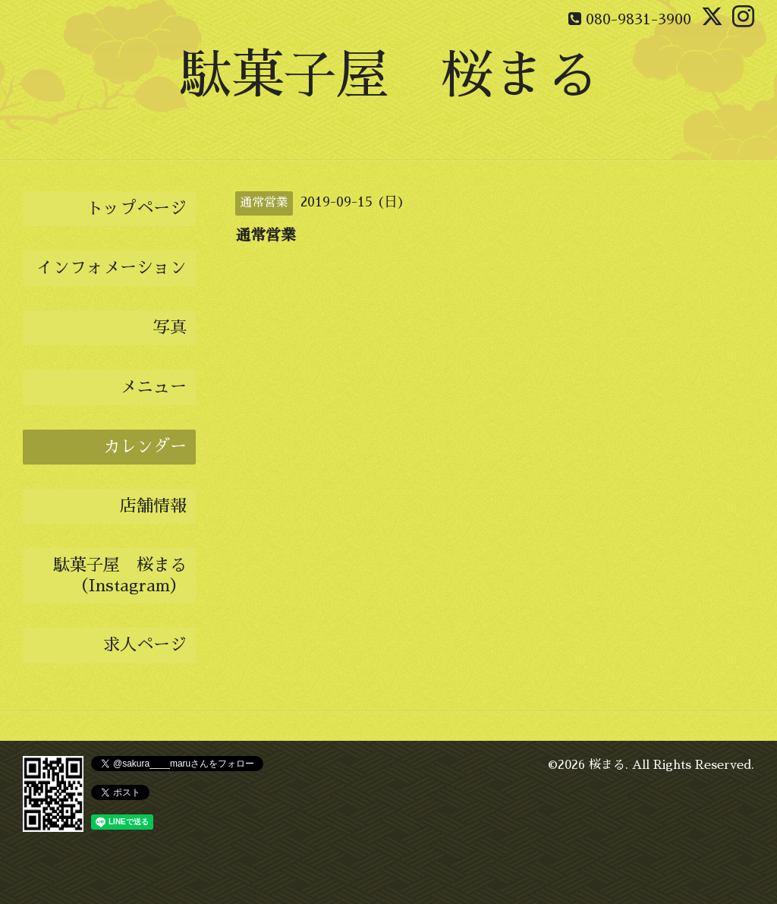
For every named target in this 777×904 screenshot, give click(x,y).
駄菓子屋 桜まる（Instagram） (120, 575)
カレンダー (145, 447)
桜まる (607, 765)
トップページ (137, 208)
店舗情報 (153, 506)
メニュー (153, 387)
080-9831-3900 (638, 19)
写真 (170, 328)
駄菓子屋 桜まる (388, 75)
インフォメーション (111, 268)
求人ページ (145, 645)
